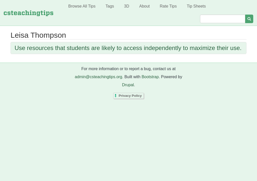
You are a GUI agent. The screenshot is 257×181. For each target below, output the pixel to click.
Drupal (128, 85)
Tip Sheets (196, 6)
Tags (109, 6)
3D (126, 6)
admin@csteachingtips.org (98, 77)
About (144, 6)
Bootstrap (150, 77)
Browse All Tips (81, 6)
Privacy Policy (130, 96)
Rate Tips (168, 6)
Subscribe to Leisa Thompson (12, 61)
